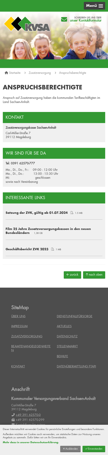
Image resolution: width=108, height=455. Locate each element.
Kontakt (18, 366)
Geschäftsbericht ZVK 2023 (27, 249)
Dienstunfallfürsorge (74, 316)
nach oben (94, 275)
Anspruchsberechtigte (72, 72)
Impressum (19, 326)
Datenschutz (67, 336)
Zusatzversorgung (40, 72)
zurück (72, 275)
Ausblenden (70, 448)
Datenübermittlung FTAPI (76, 366)
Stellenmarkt (67, 346)
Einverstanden (93, 448)
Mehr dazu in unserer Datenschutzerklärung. (31, 442)
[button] (94, 6)
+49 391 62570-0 (26, 414)
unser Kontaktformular (85, 20)
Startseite (14, 72)
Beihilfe (62, 356)
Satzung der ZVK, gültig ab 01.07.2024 (37, 212)
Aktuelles (64, 326)
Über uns (18, 316)
